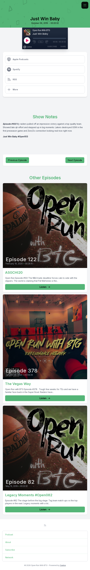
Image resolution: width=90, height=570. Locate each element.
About (8, 542)
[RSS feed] (45, 525)
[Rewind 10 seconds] (34, 41)
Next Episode (75, 160)
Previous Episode (17, 160)
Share (63, 46)
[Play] (27, 40)
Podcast (9, 534)
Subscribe (52, 46)
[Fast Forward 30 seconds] (46, 41)
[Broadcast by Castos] (27, 47)
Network (9, 557)
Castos (63, 565)
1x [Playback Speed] (41, 42)
